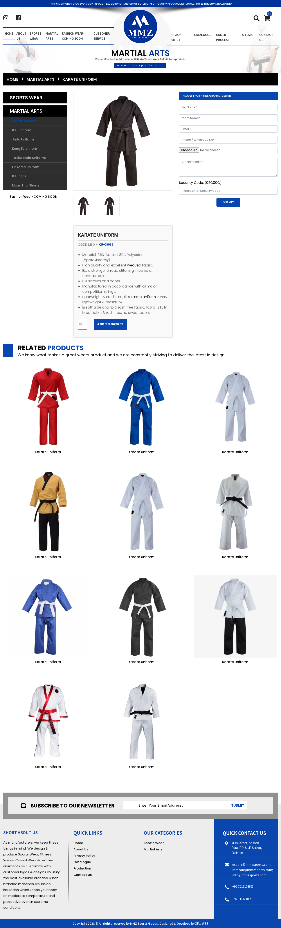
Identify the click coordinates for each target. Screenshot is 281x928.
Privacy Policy (84, 855)
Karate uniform (80, 79)
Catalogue (202, 35)
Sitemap (248, 35)
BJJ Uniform (21, 130)
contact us (266, 37)
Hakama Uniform (25, 167)
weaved (134, 265)
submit (237, 805)
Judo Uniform (23, 139)
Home (9, 33)
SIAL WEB (202, 923)
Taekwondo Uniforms (29, 158)
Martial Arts (52, 36)
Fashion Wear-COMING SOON (73, 36)
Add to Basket (110, 324)
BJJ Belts (19, 176)
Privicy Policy (175, 37)
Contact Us (83, 874)
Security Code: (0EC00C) (200, 182)
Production (82, 868)
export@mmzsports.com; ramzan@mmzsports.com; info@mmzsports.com (252, 869)
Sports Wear (35, 36)
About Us (81, 849)
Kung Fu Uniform (25, 149)
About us (21, 36)
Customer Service (102, 36)
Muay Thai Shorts (26, 185)
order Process (222, 37)
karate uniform (143, 296)
